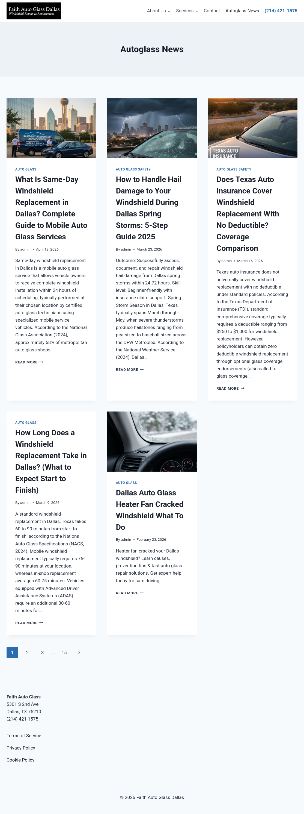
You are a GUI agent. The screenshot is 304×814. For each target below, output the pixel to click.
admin (25, 249)
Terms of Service (24, 735)
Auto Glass (25, 169)
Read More (29, 362)
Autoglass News (242, 10)
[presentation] (51, 128)
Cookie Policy (20, 760)
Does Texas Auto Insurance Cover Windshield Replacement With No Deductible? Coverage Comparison (247, 214)
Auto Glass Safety (133, 169)
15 (64, 652)
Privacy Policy (21, 748)
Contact (212, 10)
